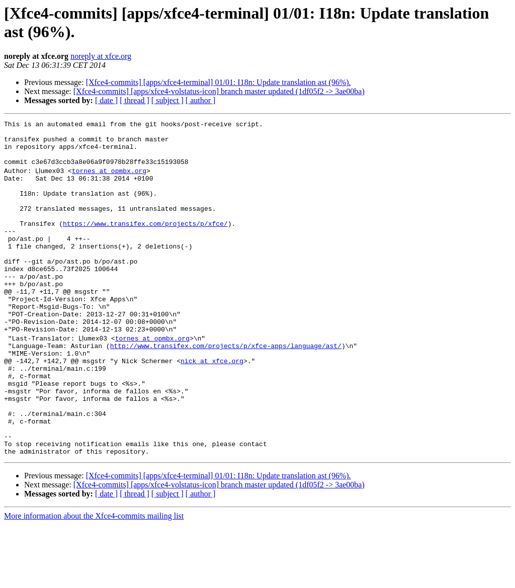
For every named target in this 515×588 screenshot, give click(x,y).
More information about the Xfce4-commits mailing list (94, 579)
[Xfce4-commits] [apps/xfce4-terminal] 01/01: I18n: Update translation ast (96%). (218, 82)
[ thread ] (134, 100)
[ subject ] (167, 100)
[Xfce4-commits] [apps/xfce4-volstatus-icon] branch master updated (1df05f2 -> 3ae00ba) (219, 91)
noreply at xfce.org (100, 56)
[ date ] (106, 100)
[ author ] (201, 100)
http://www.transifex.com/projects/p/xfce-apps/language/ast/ (225, 387)
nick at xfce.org (212, 405)
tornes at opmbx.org (111, 179)
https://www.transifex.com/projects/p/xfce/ (145, 242)
